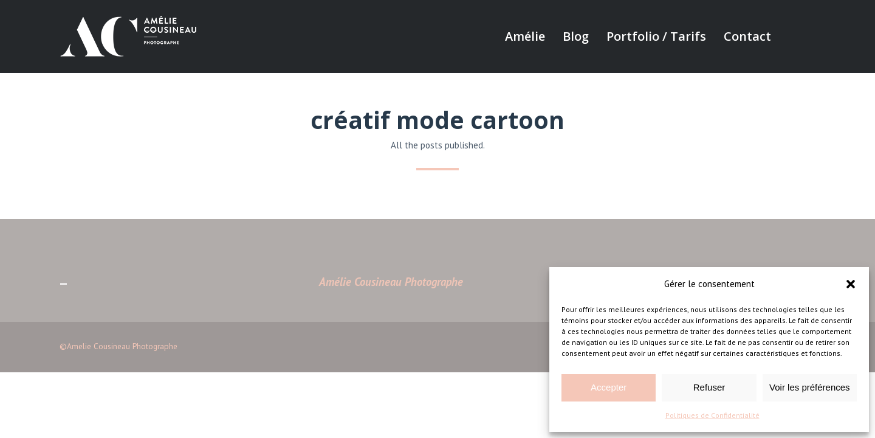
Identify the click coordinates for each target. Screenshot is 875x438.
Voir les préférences (809, 387)
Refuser (709, 387)
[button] (851, 284)
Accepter (608, 387)
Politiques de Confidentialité (712, 415)
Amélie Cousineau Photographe (391, 281)
